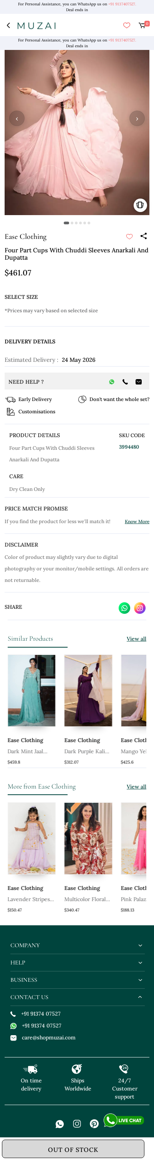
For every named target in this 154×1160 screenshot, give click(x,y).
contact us (29, 997)
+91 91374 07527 (35, 1013)
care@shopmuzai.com (43, 1037)
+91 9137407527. (122, 4)
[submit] (129, 236)
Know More (137, 521)
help (17, 962)
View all (136, 638)
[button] (66, 223)
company (25, 945)
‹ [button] (17, 118)
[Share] (143, 236)
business (23, 980)
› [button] (137, 118)
